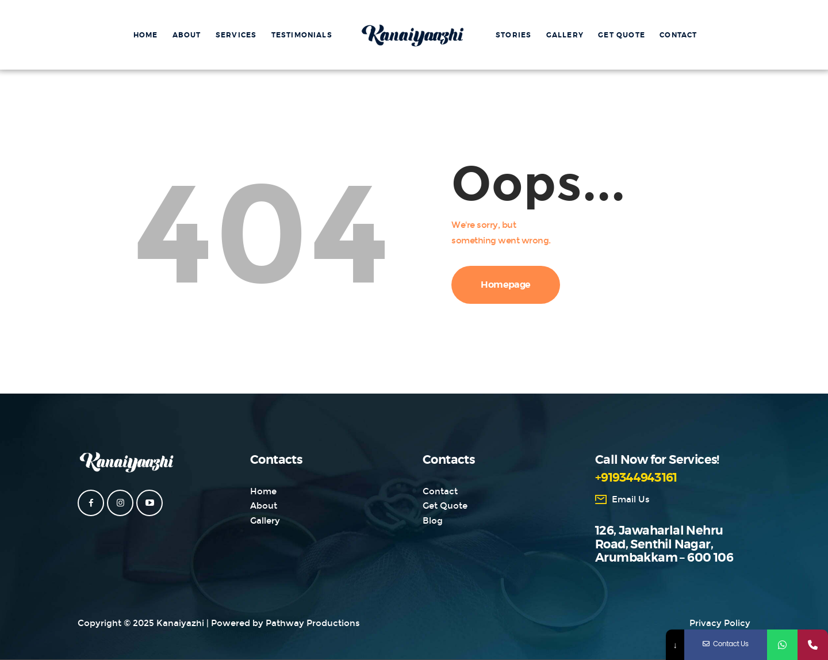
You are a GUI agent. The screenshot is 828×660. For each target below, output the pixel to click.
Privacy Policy (719, 623)
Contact (440, 491)
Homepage (506, 284)
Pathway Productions (313, 623)
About (263, 506)
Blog (433, 521)
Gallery (265, 521)
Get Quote (445, 506)
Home (263, 491)
